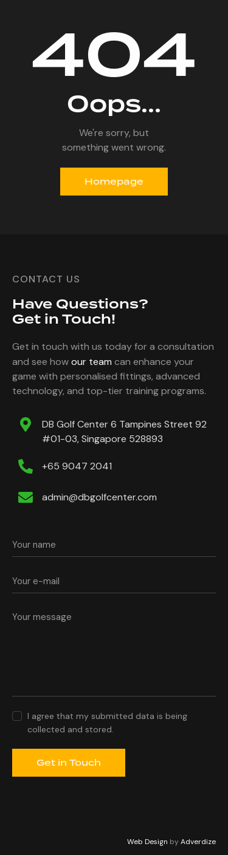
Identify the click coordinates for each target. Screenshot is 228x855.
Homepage (114, 181)
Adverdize (198, 841)
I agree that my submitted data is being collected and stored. (107, 722)
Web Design (147, 841)
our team (91, 361)
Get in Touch (68, 763)
